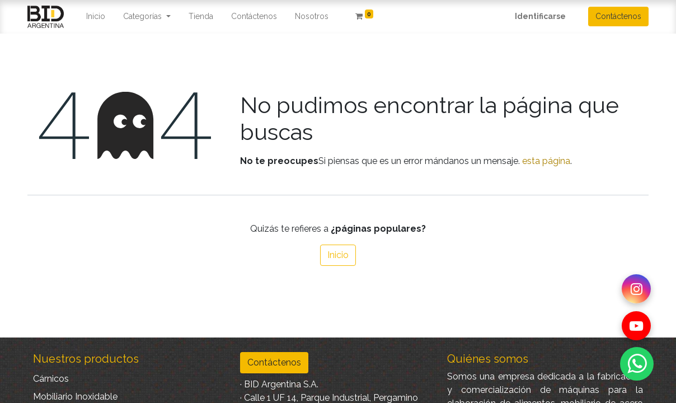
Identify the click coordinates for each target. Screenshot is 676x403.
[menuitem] (95, 16)
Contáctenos (618, 16)
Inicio (338, 255)
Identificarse (540, 16)
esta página (546, 161)
